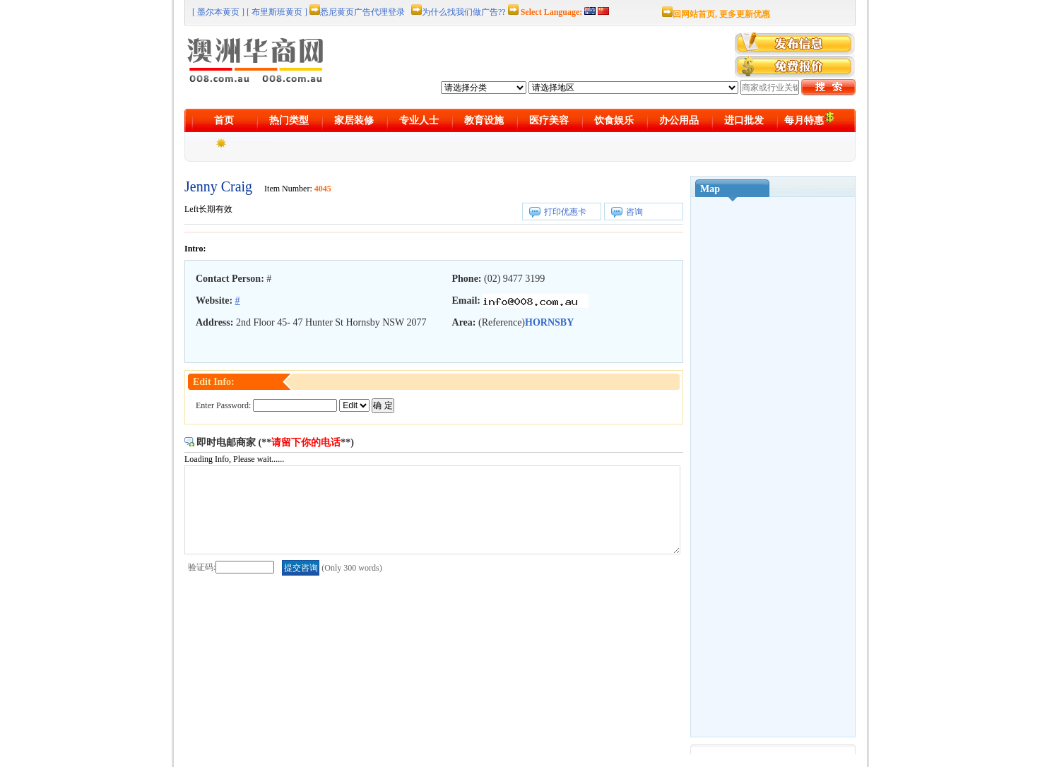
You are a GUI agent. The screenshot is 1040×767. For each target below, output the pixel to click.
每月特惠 (809, 118)
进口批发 (744, 120)
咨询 (634, 212)
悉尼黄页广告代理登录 (362, 12)
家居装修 (354, 120)
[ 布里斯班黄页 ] (277, 12)
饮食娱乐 (614, 120)
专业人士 (419, 120)
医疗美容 (549, 120)
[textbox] (769, 87)
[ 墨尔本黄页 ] (218, 12)
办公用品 (679, 120)
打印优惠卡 (565, 212)
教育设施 (484, 120)
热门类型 (289, 120)
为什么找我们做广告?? (464, 12)
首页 (224, 120)
